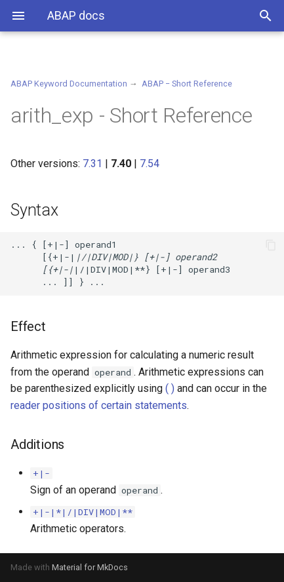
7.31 (92, 163)
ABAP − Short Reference (187, 83)
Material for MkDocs (90, 567)
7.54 (149, 163)
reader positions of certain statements (98, 405)
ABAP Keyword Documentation (68, 83)
